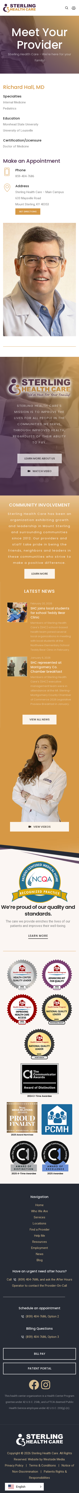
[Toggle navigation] (73, 8)
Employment (39, 1248)
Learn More (39, 574)
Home (39, 1205)
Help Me (39, 1236)
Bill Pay (39, 1354)
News (39, 1254)
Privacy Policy (14, 1465)
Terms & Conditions (42, 1465)
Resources (39, 1242)
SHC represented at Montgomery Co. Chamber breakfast (46, 667)
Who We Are (39, 1211)
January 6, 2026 (40, 657)
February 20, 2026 (41, 603)
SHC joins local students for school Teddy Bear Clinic (49, 612)
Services (39, 1217)
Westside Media (54, 1459)
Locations (39, 1223)
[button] (24, 1486)
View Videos (39, 827)
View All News (39, 719)
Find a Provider (40, 1229)
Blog (40, 1260)
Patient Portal (39, 1368)
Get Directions (28, 211)
